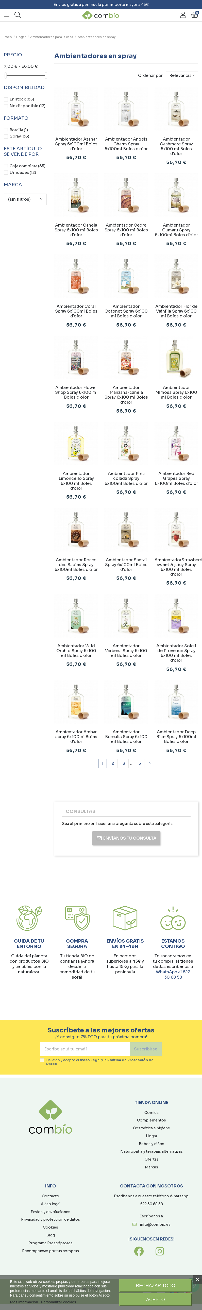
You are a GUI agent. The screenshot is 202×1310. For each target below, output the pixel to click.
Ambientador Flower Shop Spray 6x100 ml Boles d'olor (76, 392)
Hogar (151, 1136)
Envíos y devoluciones (50, 1212)
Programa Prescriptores (50, 1243)
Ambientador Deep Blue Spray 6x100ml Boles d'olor (176, 736)
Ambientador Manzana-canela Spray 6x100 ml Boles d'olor (126, 395)
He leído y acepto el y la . (100, 1062)
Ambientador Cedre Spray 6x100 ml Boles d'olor (126, 230)
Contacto (50, 1196)
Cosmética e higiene (151, 1128)
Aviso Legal (90, 1060)
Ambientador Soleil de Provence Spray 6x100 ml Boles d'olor (176, 653)
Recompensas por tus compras (50, 1251)
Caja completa (27, 165)
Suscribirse (146, 1049)
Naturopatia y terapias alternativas (151, 1151)
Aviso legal (50, 1204)
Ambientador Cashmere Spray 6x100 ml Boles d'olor (176, 147)
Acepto (155, 1299)
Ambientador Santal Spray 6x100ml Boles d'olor (126, 564)
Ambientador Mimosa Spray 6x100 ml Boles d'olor (176, 392)
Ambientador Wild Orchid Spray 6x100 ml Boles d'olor (76, 650)
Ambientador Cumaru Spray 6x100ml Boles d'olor (176, 230)
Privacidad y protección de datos (50, 1219)
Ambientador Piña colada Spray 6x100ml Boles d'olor (126, 478)
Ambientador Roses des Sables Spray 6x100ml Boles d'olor (76, 564)
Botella (19, 129)
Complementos (151, 1120)
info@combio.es (155, 1224)
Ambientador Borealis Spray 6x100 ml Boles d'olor (126, 736)
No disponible (27, 105)
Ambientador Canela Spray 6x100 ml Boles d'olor (76, 230)
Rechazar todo (155, 1285)
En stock (22, 99)
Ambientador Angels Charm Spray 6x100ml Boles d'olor (126, 144)
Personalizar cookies (58, 1302)
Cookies (50, 1227)
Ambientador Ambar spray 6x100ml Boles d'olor (76, 736)
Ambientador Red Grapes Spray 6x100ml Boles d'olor (176, 478)
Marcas (151, 1167)
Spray (19, 136)
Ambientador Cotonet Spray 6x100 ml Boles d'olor (126, 311)
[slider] (6, 75)
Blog (50, 1235)
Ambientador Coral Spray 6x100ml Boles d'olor (76, 311)
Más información (24, 1302)
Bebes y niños (151, 1144)
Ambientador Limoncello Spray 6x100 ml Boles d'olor (76, 481)
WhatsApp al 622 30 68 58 (173, 974)
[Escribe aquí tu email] (85, 1049)
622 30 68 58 (151, 1204)
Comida (151, 1112)
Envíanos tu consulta (126, 838)
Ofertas (152, 1159)
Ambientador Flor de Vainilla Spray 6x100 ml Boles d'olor (176, 311)
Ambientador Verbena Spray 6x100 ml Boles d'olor (126, 650)
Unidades (23, 172)
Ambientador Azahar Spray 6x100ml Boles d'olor (76, 144)
